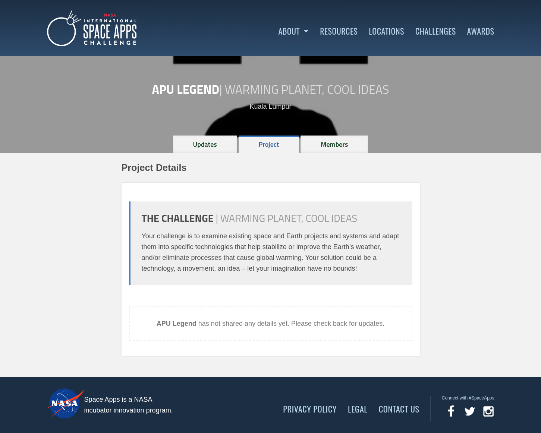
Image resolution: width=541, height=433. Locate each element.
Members (334, 144)
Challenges (435, 31)
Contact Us (399, 408)
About (289, 31)
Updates (205, 144)
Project (269, 144)
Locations (386, 31)
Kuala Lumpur (270, 106)
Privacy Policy (310, 408)
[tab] (205, 144)
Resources (339, 31)
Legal (358, 408)
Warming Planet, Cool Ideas (307, 89)
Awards (480, 31)
